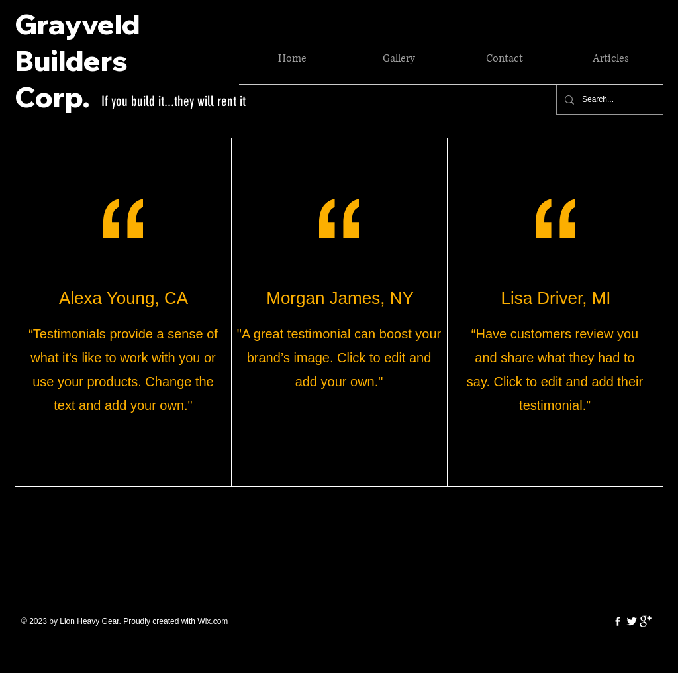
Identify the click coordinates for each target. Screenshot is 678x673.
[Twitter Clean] (632, 621)
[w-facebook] (618, 621)
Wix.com (212, 621)
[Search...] (608, 99)
